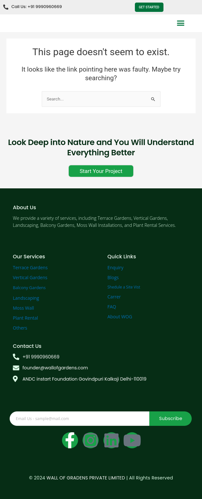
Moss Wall (23, 308)
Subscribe (170, 418)
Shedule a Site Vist (124, 287)
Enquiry (116, 267)
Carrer (114, 297)
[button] (181, 23)
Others (20, 328)
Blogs (113, 277)
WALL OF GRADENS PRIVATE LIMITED (86, 478)
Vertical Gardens (30, 277)
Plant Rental (25, 318)
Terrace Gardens (30, 267)
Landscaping (26, 298)
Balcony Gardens (29, 287)
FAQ (112, 307)
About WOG (120, 317)
